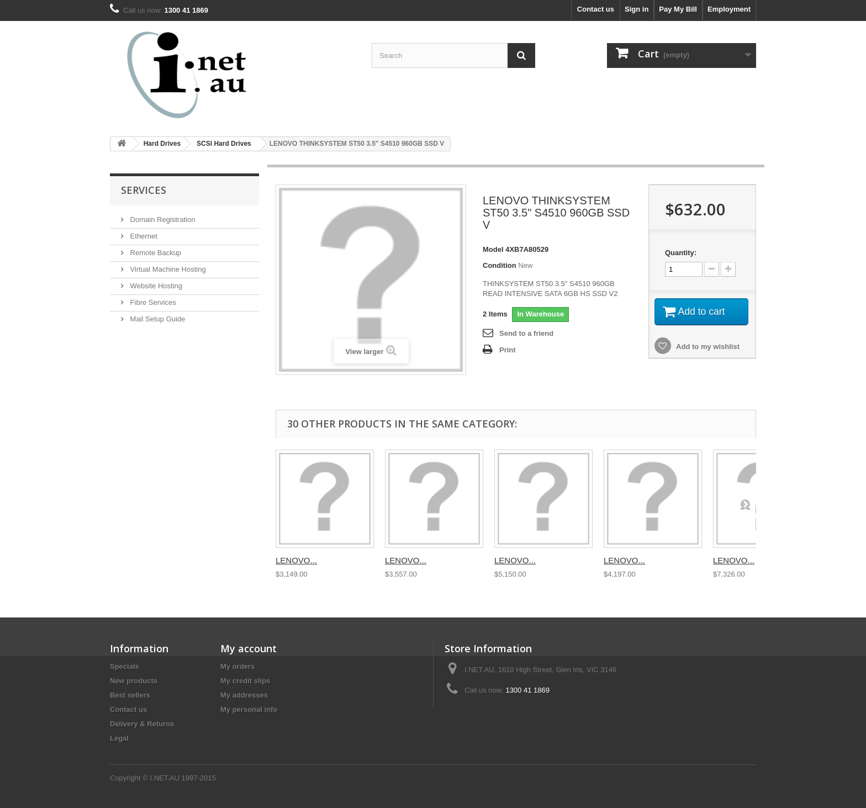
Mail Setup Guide (156, 319)
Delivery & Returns (142, 724)
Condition (499, 265)
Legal (119, 738)
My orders (237, 666)
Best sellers (130, 695)
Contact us (595, 9)
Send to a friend (526, 333)
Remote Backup (154, 253)
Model (493, 249)
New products (133, 681)
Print (507, 350)
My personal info (248, 709)
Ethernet (142, 236)
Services (143, 190)
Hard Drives (162, 143)
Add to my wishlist (707, 348)
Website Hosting (155, 286)
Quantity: (680, 253)
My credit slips (245, 681)
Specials (124, 666)
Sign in (636, 9)
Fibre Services (152, 302)
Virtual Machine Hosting (167, 269)
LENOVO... (296, 560)
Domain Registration (161, 219)
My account (248, 648)
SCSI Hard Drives (224, 143)
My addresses (244, 695)
